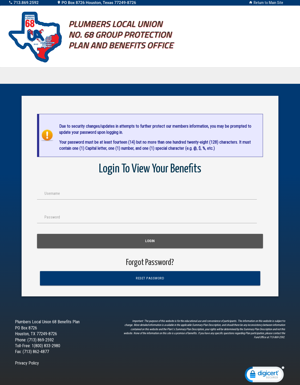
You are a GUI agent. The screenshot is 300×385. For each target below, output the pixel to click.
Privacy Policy (27, 363)
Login (150, 241)
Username (52, 193)
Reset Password (150, 278)
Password (52, 217)
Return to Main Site (268, 2)
